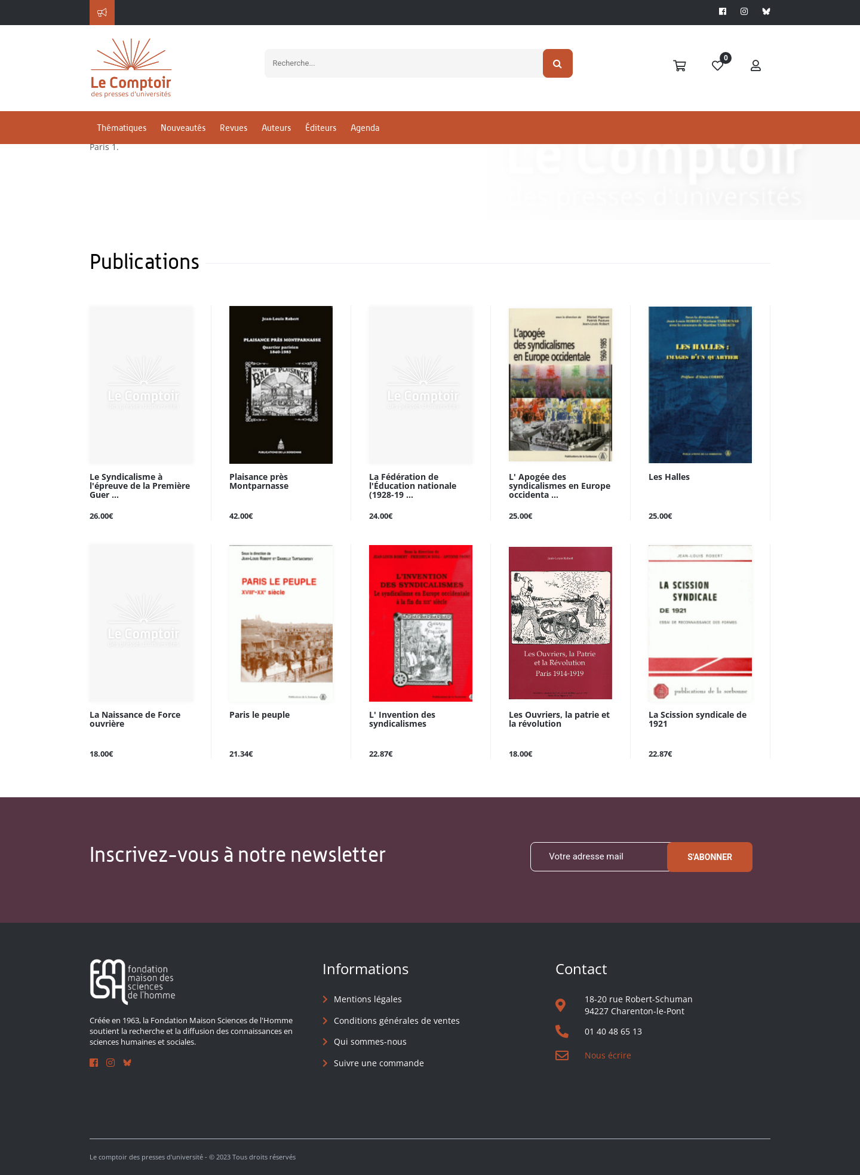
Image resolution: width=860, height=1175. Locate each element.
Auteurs (276, 128)
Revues (233, 128)
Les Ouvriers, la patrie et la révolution (559, 719)
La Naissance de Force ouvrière (135, 719)
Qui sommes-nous (370, 1041)
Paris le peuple (259, 715)
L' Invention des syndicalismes (402, 719)
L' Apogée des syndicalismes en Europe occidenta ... (559, 486)
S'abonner (709, 857)
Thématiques (121, 128)
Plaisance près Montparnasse (258, 481)
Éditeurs (320, 128)
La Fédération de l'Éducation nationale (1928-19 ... (412, 486)
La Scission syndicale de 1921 (698, 719)
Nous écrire (608, 1055)
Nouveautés (183, 128)
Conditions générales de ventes (397, 1020)
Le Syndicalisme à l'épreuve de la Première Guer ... (140, 486)
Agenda (365, 128)
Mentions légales (368, 999)
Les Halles (669, 477)
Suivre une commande (379, 1063)
